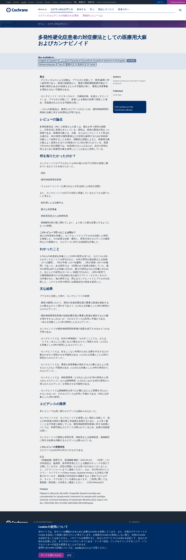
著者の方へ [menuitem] (123, 9)
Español (16, 2)
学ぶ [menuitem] (92, 9)
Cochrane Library (176, 2)
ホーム (41, 24)
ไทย (75, 2)
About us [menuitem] (42, 9)
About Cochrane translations (106, 2)
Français (31, 2)
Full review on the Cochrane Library (124, 109)
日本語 (131, 60)
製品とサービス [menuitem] (106, 9)
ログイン (160, 2)
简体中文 (91, 2)
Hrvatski (47, 2)
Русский (39, 2)
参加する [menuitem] (81, 9)
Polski (92, 64)
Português (120, 60)
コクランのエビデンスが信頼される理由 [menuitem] (58, 15)
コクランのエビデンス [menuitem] (61, 9)
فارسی (23, 2)
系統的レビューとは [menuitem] (92, 15)
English (8, 2)
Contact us (135, 522)
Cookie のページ (83, 547)
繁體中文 (82, 2)
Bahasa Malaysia (66, 2)
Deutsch (55, 2)
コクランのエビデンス (56, 24)
